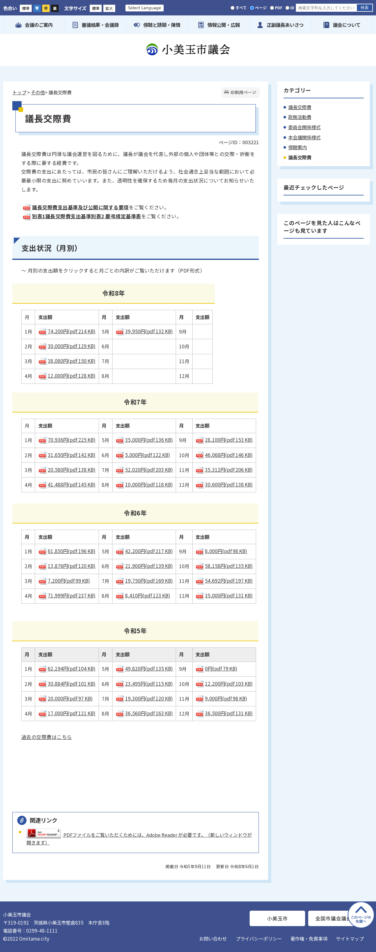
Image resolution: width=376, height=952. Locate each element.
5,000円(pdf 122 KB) (143, 454)
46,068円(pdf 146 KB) (224, 454)
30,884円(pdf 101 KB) (67, 683)
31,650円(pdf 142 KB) (67, 454)
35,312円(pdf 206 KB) (224, 469)
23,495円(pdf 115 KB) (144, 683)
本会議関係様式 (304, 137)
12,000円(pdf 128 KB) (67, 375)
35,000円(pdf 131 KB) (224, 595)
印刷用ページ (243, 92)
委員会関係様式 (304, 127)
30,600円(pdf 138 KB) (224, 484)
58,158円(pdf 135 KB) (224, 565)
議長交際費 (299, 107)
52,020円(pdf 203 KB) (144, 469)
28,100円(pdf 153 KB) (224, 439)
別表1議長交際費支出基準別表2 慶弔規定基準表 (81, 216)
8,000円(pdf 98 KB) (221, 551)
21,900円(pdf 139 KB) (144, 565)
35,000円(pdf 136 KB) (144, 439)
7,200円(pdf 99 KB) (64, 580)
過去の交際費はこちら (46, 737)
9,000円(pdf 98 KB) (221, 698)
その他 (38, 92)
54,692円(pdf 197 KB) (224, 580)
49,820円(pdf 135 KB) (144, 668)
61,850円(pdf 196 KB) (67, 551)
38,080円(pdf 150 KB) (67, 360)
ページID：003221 (239, 142)
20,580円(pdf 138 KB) (67, 469)
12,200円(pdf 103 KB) (224, 683)
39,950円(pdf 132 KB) (144, 331)
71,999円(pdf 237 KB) (67, 595)
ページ (261, 7)
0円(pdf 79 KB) (216, 668)
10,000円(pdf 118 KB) (144, 484)
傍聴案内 (297, 147)
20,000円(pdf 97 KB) (65, 698)
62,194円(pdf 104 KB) (67, 668)
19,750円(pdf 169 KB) (144, 580)
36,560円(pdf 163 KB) (144, 713)
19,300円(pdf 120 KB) (144, 698)
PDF (278, 7)
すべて (241, 7)
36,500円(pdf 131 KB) (224, 713)
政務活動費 (299, 116)
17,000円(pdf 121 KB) (67, 713)
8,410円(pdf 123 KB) (143, 595)
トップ (19, 92)
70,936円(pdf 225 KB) (67, 439)
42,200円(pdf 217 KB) (144, 551)
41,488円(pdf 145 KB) (67, 484)
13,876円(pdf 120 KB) (67, 565)
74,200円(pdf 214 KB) (67, 331)
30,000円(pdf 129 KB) (67, 346)
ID (292, 7)
